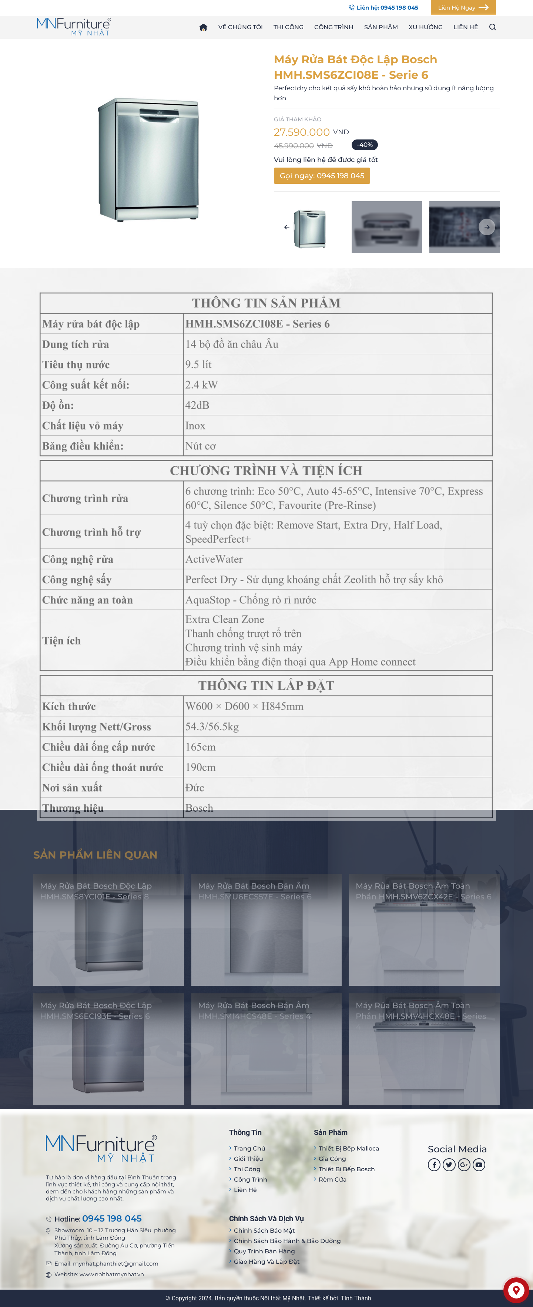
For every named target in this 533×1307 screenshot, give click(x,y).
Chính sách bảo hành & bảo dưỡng (287, 1240)
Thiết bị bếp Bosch (347, 1169)
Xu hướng (426, 27)
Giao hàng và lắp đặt (267, 1261)
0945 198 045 (112, 1219)
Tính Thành (356, 1298)
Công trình (333, 27)
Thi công (289, 27)
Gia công (332, 1158)
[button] (286, 227)
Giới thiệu (248, 1158)
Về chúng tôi (240, 27)
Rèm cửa (333, 1179)
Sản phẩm (381, 27)
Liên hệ (465, 27)
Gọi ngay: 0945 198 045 (322, 175)
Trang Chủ (249, 1148)
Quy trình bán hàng (264, 1251)
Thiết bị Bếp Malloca (349, 1148)
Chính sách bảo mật (264, 1230)
